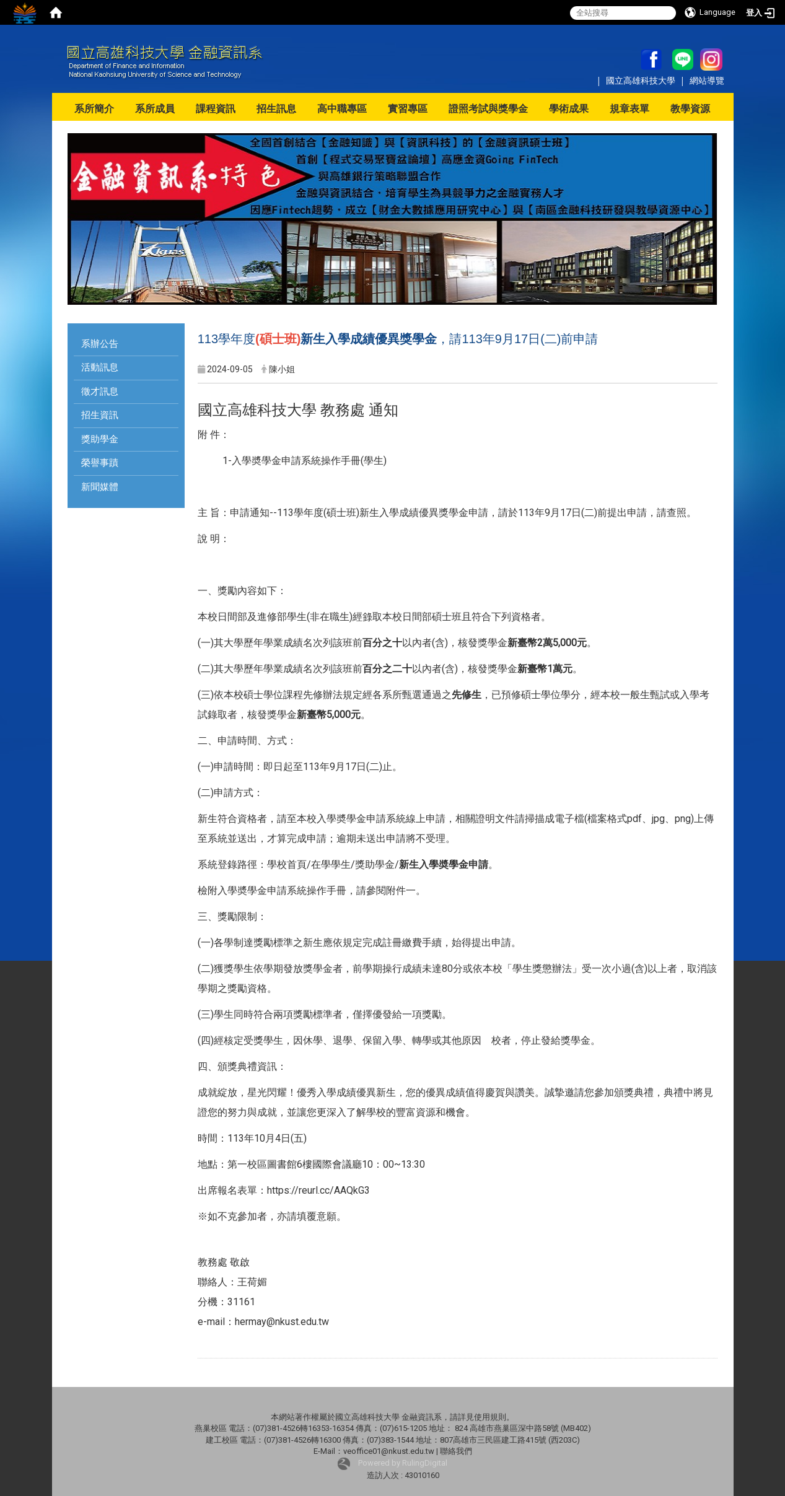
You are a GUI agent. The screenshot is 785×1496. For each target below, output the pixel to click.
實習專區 (408, 109)
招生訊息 (276, 109)
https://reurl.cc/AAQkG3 (318, 1190)
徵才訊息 (99, 391)
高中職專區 (342, 109)
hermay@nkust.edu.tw (282, 1322)
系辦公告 (99, 343)
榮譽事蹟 (99, 462)
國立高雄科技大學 (642, 80)
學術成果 (569, 109)
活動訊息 (99, 367)
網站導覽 (707, 80)
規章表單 (629, 109)
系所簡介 (94, 109)
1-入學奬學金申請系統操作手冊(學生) (304, 460)
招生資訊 (99, 415)
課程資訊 (215, 109)
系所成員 (155, 109)
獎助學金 (99, 439)
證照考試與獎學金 (488, 109)
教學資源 (690, 109)
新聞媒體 (99, 486)
